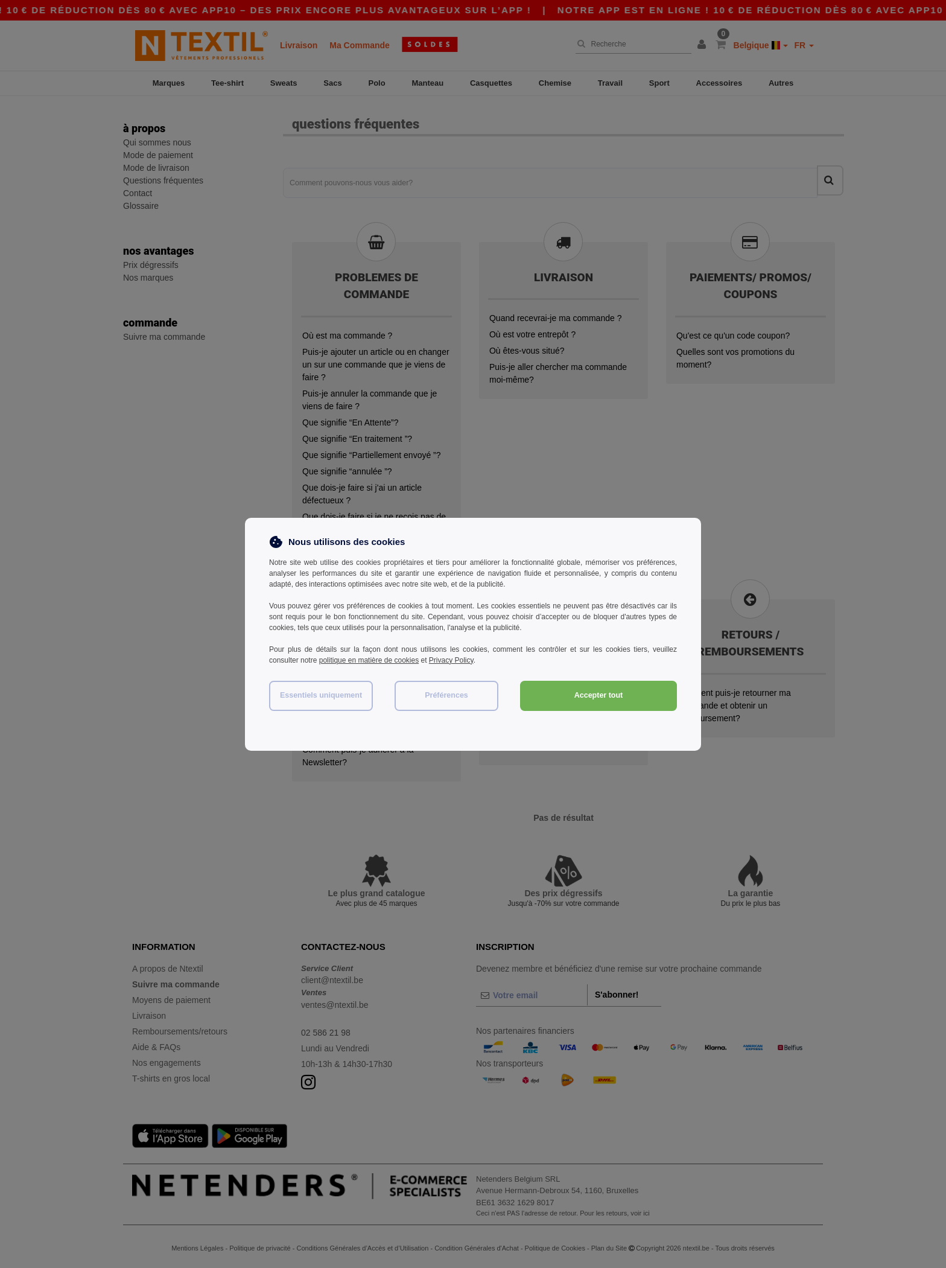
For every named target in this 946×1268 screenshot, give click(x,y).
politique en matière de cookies (369, 660)
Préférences (446, 695)
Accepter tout (598, 695)
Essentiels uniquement (321, 695)
